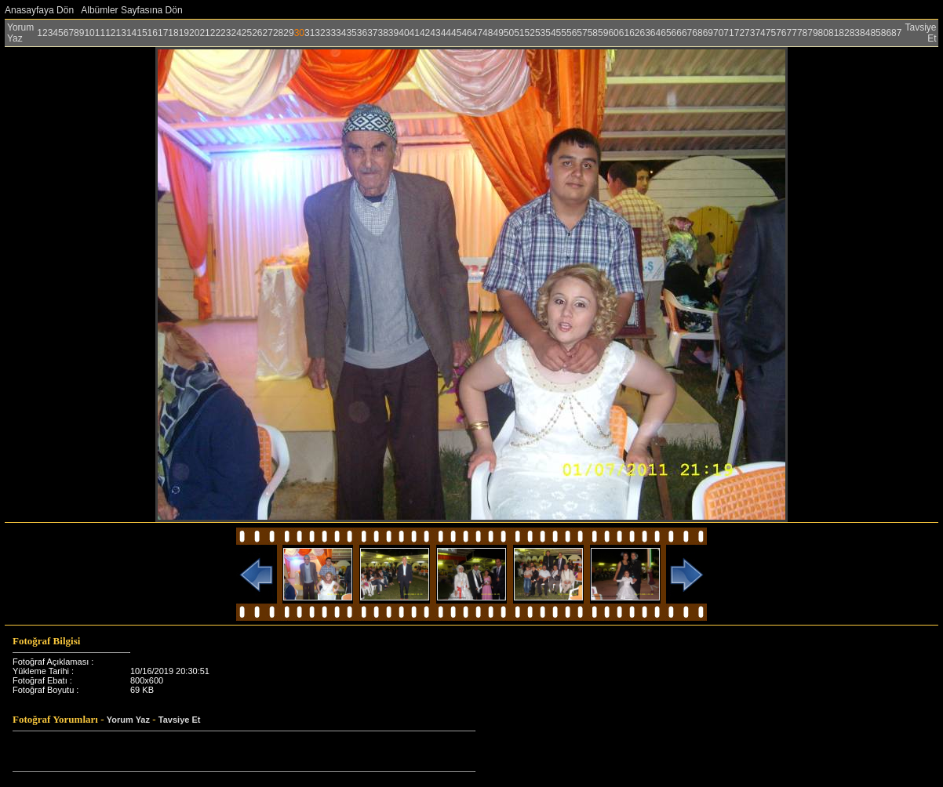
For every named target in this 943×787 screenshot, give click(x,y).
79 (812, 32)
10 (89, 32)
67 (687, 32)
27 (268, 32)
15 (142, 32)
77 (792, 32)
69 (708, 32)
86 (886, 32)
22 (215, 32)
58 (593, 32)
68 (697, 32)
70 (718, 32)
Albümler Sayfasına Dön (131, 10)
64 (655, 32)
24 (236, 32)
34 (341, 32)
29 (288, 32)
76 (781, 32)
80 (823, 32)
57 (582, 32)
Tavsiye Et (179, 719)
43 (435, 32)
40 (404, 32)
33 (331, 32)
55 (561, 32)
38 (383, 32)
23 (225, 32)
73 (750, 32)
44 (446, 32)
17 (163, 32)
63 (644, 32)
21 (204, 32)
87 (896, 32)
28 (278, 32)
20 (194, 32)
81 (833, 32)
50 (509, 32)
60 (613, 32)
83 (855, 32)
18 (173, 32)
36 (362, 32)
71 (728, 32)
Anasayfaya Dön (39, 10)
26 (257, 32)
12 (110, 32)
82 (844, 32)
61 (624, 32)
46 (466, 32)
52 (530, 32)
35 (351, 32)
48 (487, 32)
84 (865, 32)
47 (477, 32)
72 (739, 32)
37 (372, 32)
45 (456, 32)
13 (121, 32)
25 (247, 32)
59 (603, 32)
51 (519, 32)
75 (771, 32)
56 (571, 32)
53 (540, 32)
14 (131, 32)
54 (550, 32)
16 (152, 32)
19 (184, 32)
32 (320, 32)
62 (634, 32)
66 (677, 32)
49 (498, 32)
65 (666, 32)
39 (393, 32)
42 (425, 32)
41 (415, 32)
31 (309, 32)
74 (760, 32)
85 (875, 32)
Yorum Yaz (20, 33)
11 (100, 32)
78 (802, 32)
